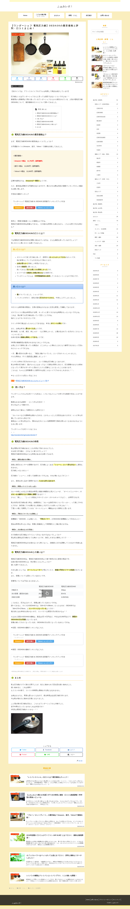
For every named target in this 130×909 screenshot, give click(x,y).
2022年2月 (105, 271)
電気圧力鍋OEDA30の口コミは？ (47, 116)
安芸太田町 (107, 196)
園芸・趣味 (106, 237)
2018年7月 (105, 329)
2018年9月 (105, 321)
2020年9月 (105, 275)
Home (84, 903)
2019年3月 (105, 296)
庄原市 (107, 187)
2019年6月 (105, 283)
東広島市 (107, 121)
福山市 (107, 158)
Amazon (18, 208)
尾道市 (107, 162)
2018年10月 (105, 316)
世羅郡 (107, 166)
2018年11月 (105, 312)
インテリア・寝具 (106, 241)
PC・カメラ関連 (106, 233)
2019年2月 (105, 300)
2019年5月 (105, 287)
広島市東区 (107, 112)
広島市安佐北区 (107, 117)
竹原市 (107, 150)
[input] (104, 32)
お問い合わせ (92, 903)
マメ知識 (106, 258)
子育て (106, 225)
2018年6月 (105, 333)
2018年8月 (105, 325)
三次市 (107, 183)
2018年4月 (105, 341)
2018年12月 (105, 308)
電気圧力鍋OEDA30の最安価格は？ (47, 113)
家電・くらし (105, 221)
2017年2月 (105, 345)
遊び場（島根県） (105, 204)
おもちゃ (105, 216)
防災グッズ (106, 250)
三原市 (107, 175)
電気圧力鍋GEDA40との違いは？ (47, 125)
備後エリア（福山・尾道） (106, 154)
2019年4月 (105, 291)
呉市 (107, 129)
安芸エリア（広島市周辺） (106, 104)
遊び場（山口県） (105, 208)
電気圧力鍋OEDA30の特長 (45, 122)
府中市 (107, 171)
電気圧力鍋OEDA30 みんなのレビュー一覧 (32, 382)
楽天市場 (30, 208)
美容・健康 (106, 246)
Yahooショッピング (45, 208)
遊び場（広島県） (105, 100)
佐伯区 (107, 125)
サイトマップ (116, 903)
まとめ (38, 128)
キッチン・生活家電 (17, 86)
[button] (116, 32)
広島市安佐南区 (107, 137)
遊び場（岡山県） (105, 212)
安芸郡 (107, 133)
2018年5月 (105, 337)
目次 (39, 109)
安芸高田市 (107, 200)
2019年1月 (105, 304)
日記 (105, 254)
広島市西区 (107, 142)
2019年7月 (105, 279)
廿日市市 (107, 146)
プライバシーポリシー (104, 903)
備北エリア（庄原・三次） (106, 179)
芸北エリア (106, 191)
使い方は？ (40, 119)
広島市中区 (107, 108)
